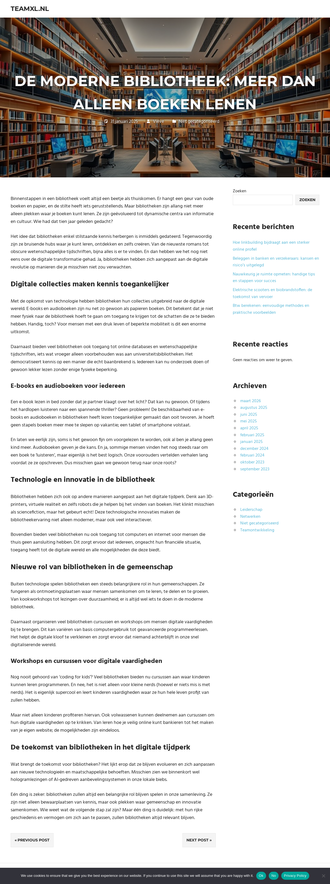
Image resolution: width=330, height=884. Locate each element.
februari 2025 (252, 435)
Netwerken (250, 516)
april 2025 (249, 428)
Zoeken (239, 191)
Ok (261, 876)
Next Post (197, 840)
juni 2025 (248, 414)
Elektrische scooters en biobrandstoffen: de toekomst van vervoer (272, 293)
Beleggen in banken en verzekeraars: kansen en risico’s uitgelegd (276, 262)
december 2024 (254, 448)
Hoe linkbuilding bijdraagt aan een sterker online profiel (271, 246)
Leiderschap (251, 509)
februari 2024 (252, 455)
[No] (323, 875)
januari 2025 (251, 441)
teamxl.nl (30, 9)
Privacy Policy (295, 876)
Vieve (158, 121)
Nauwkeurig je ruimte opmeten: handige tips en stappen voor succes (274, 278)
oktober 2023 (252, 462)
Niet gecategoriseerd (199, 121)
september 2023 (254, 469)
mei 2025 (248, 421)
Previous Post (34, 840)
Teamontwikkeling (257, 530)
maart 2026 (250, 401)
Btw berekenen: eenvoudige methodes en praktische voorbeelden (271, 309)
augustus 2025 (253, 407)
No (273, 876)
